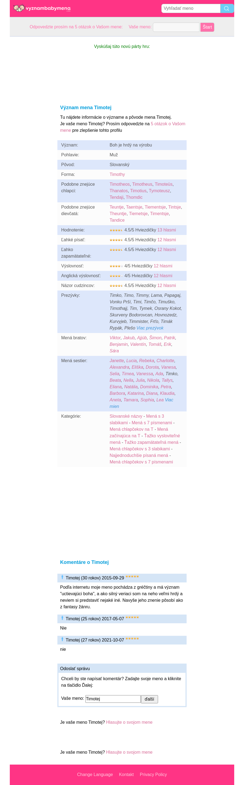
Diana (151, 393)
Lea (160, 400)
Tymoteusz (159, 190)
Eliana (116, 386)
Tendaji (116, 197)
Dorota (152, 367)
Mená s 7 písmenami (152, 422)
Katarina (136, 393)
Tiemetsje (138, 213)
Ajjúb (142, 337)
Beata (115, 380)
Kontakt (126, 774)
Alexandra (119, 367)
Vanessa (144, 373)
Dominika (149, 386)
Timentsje (159, 213)
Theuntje (118, 213)
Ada (159, 373)
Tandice (117, 220)
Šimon (155, 337)
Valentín (138, 344)
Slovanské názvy (126, 416)
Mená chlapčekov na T (131, 429)
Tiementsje (155, 207)
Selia (114, 373)
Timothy (117, 174)
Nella (128, 380)
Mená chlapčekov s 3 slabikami (140, 449)
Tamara (130, 400)
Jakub (129, 337)
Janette (117, 360)
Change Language (95, 774)
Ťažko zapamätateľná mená (151, 442)
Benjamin (119, 344)
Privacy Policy (153, 774)
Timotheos (120, 184)
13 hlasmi (166, 230)
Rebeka (146, 360)
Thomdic (134, 197)
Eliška (137, 367)
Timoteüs (163, 184)
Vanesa (168, 367)
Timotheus (142, 184)
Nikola (153, 380)
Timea (128, 373)
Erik (167, 344)
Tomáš (155, 344)
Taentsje (134, 207)
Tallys (167, 380)
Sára (114, 351)
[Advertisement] (31, 118)
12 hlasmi (166, 239)
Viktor (115, 337)
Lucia (131, 360)
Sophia (147, 400)
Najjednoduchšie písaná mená (139, 455)
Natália (131, 386)
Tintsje (174, 207)
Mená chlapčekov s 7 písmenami (141, 462)
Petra (166, 386)
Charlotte (165, 360)
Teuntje (117, 207)
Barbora (117, 393)
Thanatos (119, 190)
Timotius (138, 190)
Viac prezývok (150, 328)
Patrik (169, 337)
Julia (140, 380)
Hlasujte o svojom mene (129, 722)
